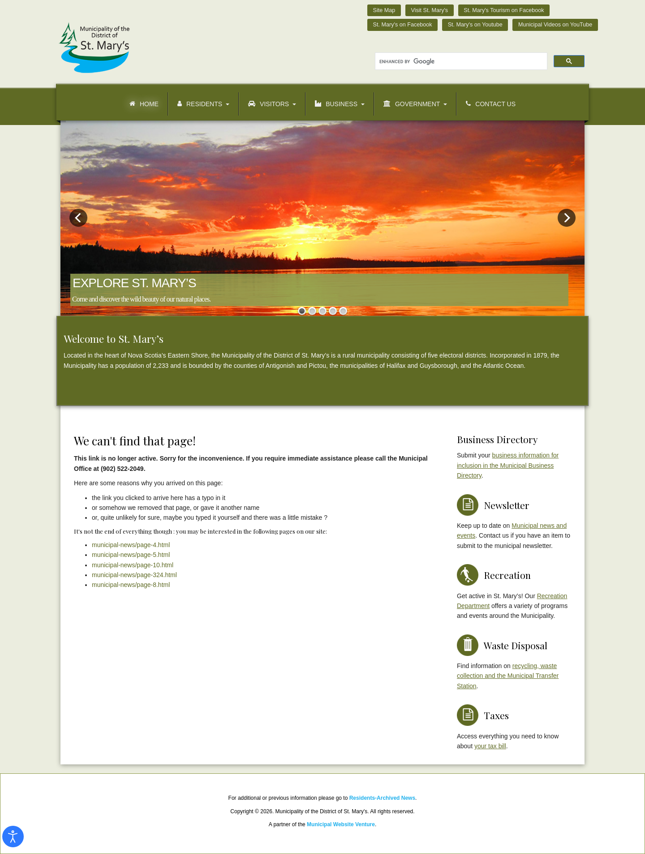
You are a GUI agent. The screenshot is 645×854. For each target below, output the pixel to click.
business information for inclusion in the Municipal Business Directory (508, 465)
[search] (460, 61)
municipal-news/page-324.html (134, 574)
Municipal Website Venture (341, 824)
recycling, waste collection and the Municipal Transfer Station (508, 676)
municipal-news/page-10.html (132, 565)
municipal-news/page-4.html (131, 544)
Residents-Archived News (382, 798)
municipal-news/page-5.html (131, 554)
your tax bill (490, 746)
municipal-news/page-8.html (131, 584)
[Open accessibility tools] (13, 836)
